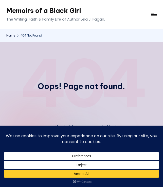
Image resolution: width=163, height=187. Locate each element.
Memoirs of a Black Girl (43, 11)
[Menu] (153, 14)
